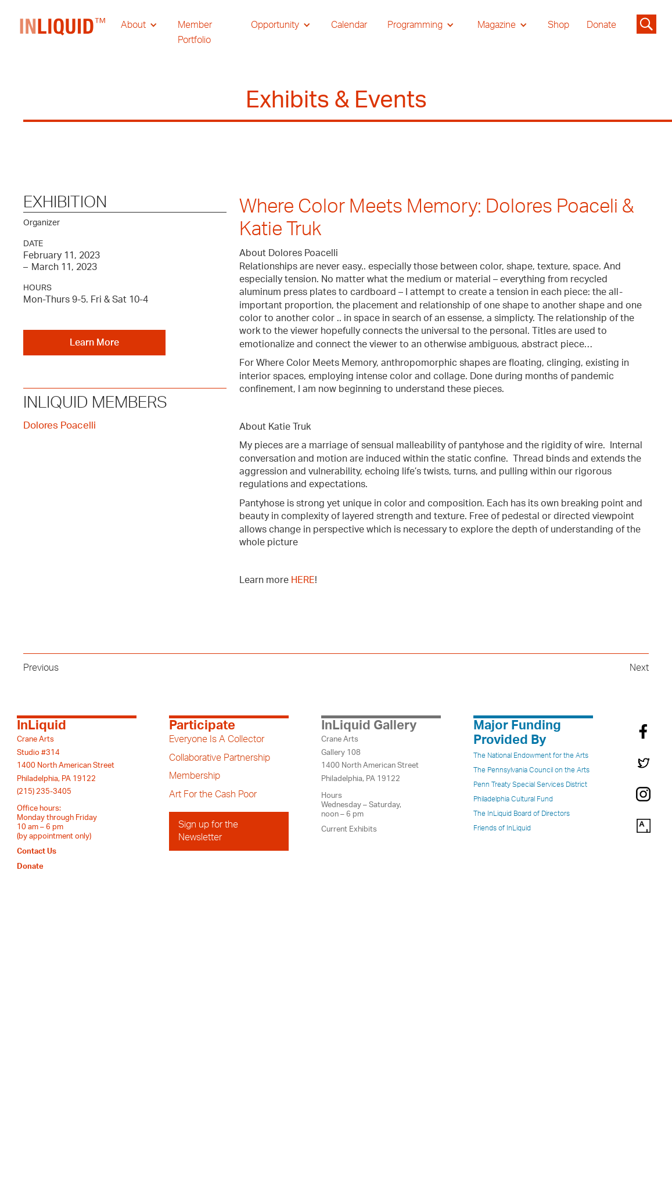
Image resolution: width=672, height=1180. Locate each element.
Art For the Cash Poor (213, 794)
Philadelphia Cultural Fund (513, 799)
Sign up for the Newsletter (208, 831)
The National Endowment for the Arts (530, 755)
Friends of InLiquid (502, 828)
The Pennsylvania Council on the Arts (531, 770)
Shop (558, 25)
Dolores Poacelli (59, 425)
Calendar (349, 25)
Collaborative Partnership (219, 757)
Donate (601, 25)
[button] (139, 25)
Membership (194, 775)
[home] (63, 32)
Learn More (94, 342)
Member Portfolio (195, 32)
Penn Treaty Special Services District (530, 784)
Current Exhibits (349, 829)
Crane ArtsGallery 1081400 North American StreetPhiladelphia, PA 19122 (370, 759)
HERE (303, 580)
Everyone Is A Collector (216, 739)
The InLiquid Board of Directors (521, 813)
